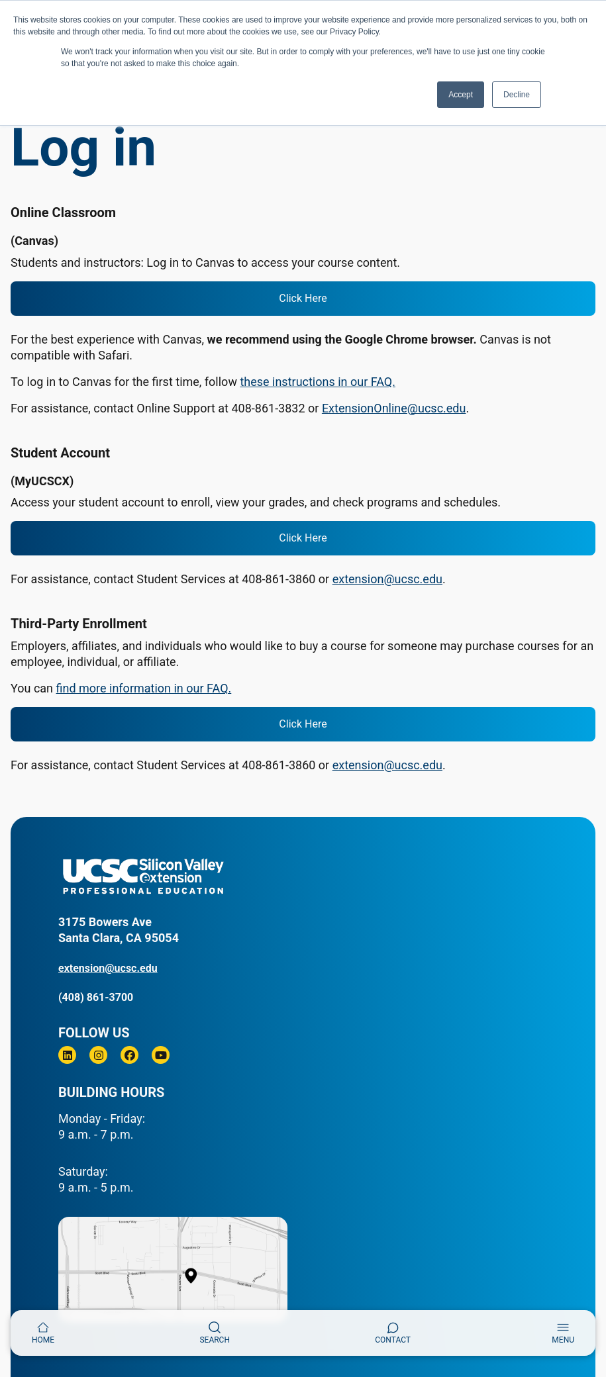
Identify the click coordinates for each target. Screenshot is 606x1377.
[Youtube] (161, 1055)
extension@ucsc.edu (387, 579)
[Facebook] (129, 1055)
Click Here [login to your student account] (303, 538)
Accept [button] (460, 94)
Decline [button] (516, 94)
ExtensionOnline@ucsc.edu (394, 408)
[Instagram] (98, 1055)
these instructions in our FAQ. (317, 382)
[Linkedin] (67, 1055)
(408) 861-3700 (95, 997)
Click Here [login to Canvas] (303, 298)
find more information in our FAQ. (144, 688)
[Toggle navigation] (563, 1333)
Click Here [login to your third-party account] (303, 724)
